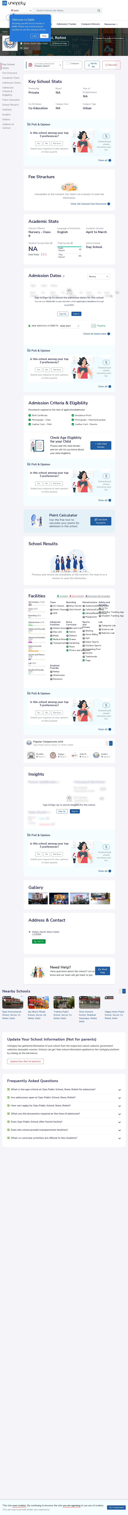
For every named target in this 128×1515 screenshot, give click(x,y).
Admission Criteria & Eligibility (7, 91)
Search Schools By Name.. (50, 10)
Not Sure (61, 143)
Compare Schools (90, 24)
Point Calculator (11, 100)
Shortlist (111, 65)
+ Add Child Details (101, 445)
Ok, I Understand (116, 1507)
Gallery (6, 119)
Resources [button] (110, 24)
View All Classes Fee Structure (88, 203)
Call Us (39, 940)
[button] (98, 276)
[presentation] (107, 743)
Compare (74, 63)
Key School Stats (8, 66)
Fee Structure (9, 73)
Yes (43, 143)
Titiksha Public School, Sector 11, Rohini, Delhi (63, 1014)
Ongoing (98, 325)
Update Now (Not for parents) (25, 1060)
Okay (44, 36)
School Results (10, 104)
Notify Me (92, 65)
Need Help (102, 970)
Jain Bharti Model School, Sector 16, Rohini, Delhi (37, 1014)
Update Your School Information (108, 38)
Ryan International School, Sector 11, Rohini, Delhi (11, 1014)
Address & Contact (8, 126)
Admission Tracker (66, 24)
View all (103, 160)
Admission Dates (11, 82)
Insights (6, 114)
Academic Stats (10, 78)
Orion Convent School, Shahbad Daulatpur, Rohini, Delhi (88, 1015)
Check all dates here (94, 333)
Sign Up (62, 313)
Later (34, 36)
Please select (44, 65)
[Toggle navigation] (122, 10)
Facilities (7, 109)
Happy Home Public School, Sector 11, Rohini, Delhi (114, 1014)
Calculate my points (101, 521)
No (51, 143)
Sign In (76, 313)
